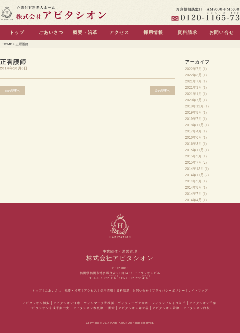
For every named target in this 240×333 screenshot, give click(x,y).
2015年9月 (193, 156)
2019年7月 (193, 119)
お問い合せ (221, 32)
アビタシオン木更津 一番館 (94, 308)
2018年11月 (194, 125)
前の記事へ (12, 90)
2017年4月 (193, 131)
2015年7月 (193, 162)
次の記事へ (162, 90)
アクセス (119, 32)
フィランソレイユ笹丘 (169, 303)
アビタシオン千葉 (202, 303)
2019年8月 (193, 112)
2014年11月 (194, 175)
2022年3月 (193, 75)
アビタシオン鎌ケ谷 (133, 308)
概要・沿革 (85, 32)
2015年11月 (194, 150)
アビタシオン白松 (196, 308)
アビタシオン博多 (36, 303)
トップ (17, 32)
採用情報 (153, 32)
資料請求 (187, 32)
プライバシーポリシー (168, 290)
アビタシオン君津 (166, 308)
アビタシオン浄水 (66, 303)
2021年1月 (193, 94)
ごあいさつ (51, 32)
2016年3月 (193, 144)
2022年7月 (193, 69)
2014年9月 (193, 181)
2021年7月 (193, 81)
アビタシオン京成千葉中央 (49, 308)
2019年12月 (194, 106)
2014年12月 (194, 169)
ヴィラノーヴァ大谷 (133, 303)
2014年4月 (193, 200)
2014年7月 (193, 194)
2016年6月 (193, 137)
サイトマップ (198, 290)
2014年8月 (193, 187)
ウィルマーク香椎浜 (99, 303)
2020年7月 (193, 100)
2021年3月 (193, 87)
